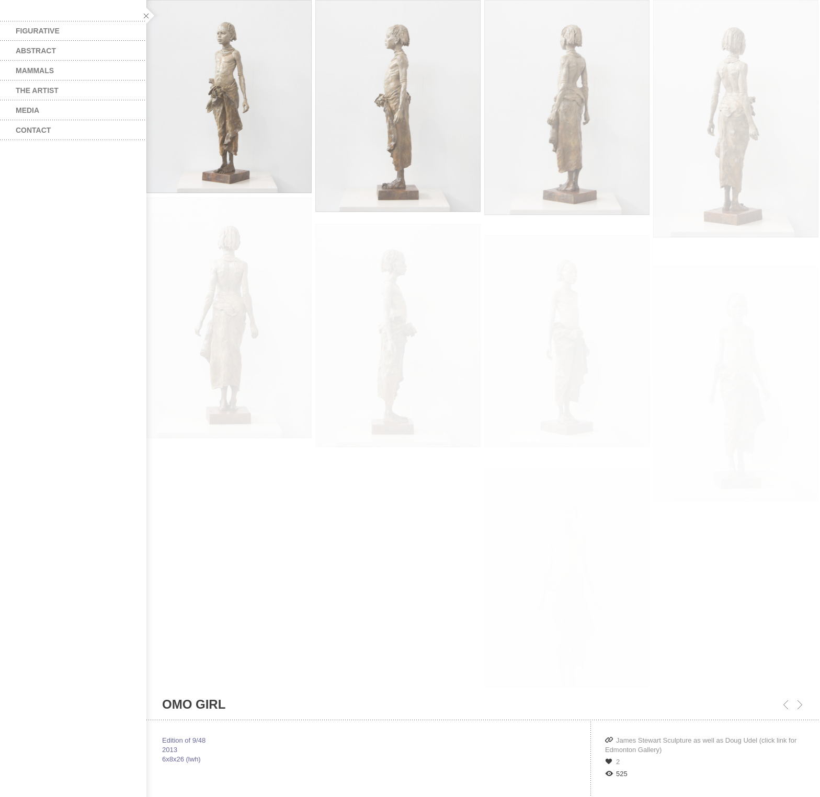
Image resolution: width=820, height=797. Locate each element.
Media (27, 110)
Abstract (36, 51)
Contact (33, 130)
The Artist (37, 90)
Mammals (35, 70)
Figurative (38, 31)
